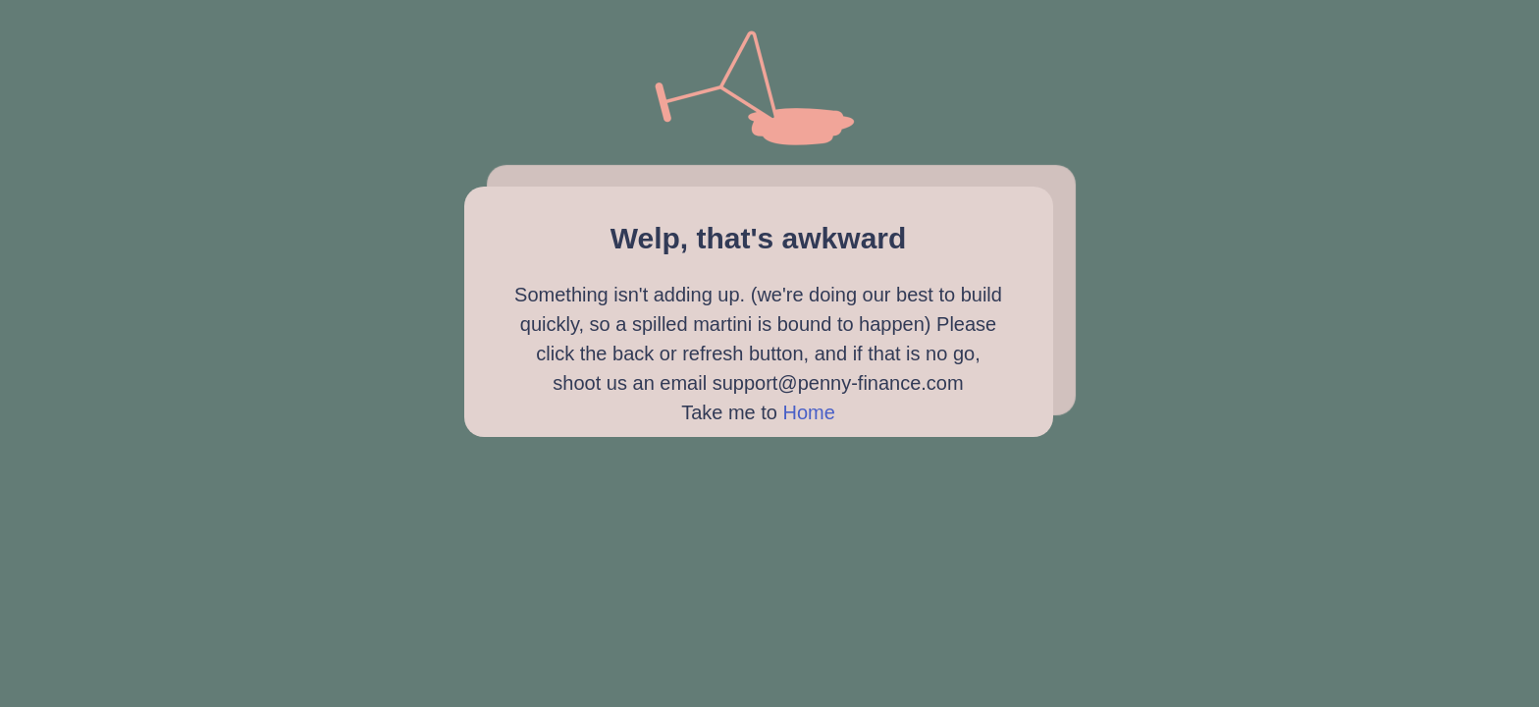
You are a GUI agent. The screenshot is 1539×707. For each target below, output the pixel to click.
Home (809, 412)
